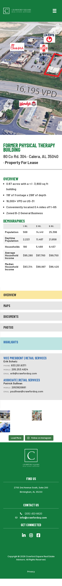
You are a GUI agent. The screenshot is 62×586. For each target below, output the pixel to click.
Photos (8, 327)
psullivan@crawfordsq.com (26, 391)
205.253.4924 (20, 369)
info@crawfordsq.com (33, 517)
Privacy (31, 571)
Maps (6, 306)
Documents (10, 316)
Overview (9, 295)
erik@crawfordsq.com (23, 373)
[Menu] (54, 11)
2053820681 (19, 387)
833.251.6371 (18, 365)
